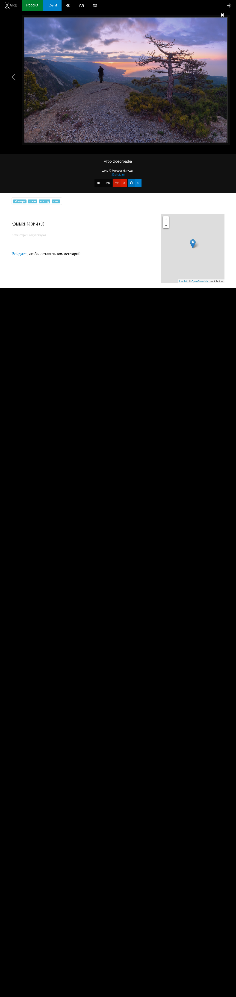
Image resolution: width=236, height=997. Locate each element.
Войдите (19, 254)
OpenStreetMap (200, 281)
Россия (32, 5)
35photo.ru (117, 174)
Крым (52, 5)
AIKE (11, 5)
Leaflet (183, 281)
